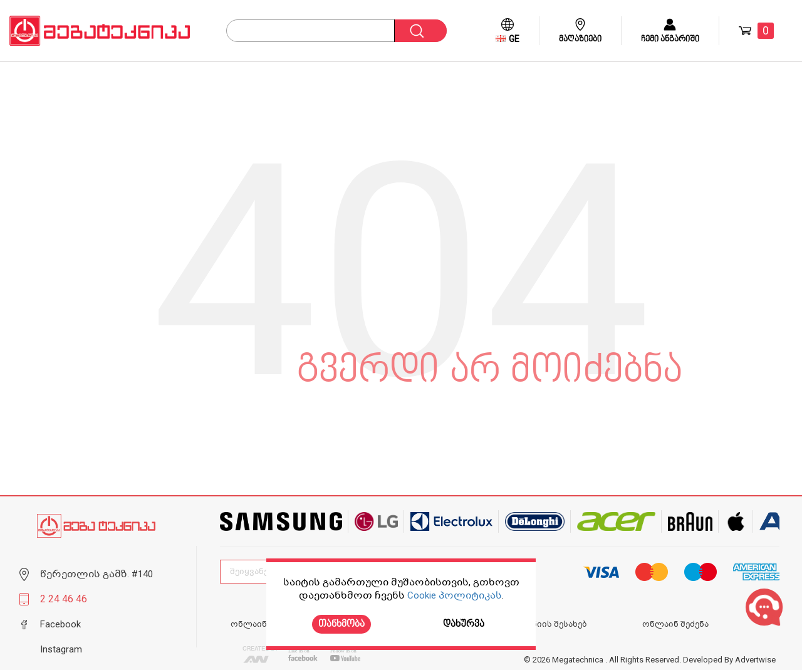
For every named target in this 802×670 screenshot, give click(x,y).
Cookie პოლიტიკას (454, 595)
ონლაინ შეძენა (675, 624)
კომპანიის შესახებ (546, 624)
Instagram (61, 649)
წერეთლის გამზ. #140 (96, 574)
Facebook (60, 624)
